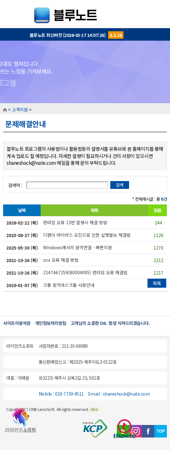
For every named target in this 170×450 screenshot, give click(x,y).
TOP (160, 431)
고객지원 (20, 109)
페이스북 (148, 431)
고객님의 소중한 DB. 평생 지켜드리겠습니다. (110, 323)
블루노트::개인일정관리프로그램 (85, 14)
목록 (157, 283)
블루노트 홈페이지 (20, 422)
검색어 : (15, 185)
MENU (160, 9)
